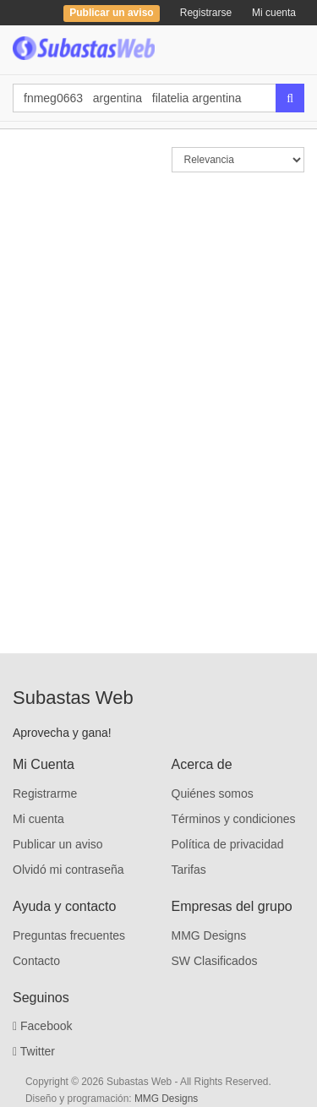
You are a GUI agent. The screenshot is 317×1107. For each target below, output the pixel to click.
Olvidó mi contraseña (68, 869)
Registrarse (206, 13)
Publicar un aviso (58, 844)
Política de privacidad (228, 844)
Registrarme (45, 793)
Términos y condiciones (234, 819)
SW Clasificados (215, 961)
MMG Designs (209, 935)
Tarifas (189, 869)
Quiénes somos (213, 793)
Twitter (34, 1051)
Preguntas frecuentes (69, 935)
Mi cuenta (274, 13)
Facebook (43, 1026)
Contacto (36, 961)
